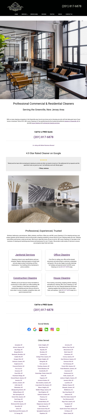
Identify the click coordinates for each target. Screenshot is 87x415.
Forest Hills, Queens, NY (68, 361)
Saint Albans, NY (43, 401)
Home (16, 14)
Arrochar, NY (68, 340)
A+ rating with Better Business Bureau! (43, 140)
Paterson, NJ (43, 394)
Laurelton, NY (68, 378)
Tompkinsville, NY (43, 413)
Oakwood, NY (68, 390)
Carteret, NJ (43, 350)
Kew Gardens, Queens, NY (43, 378)
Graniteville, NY (43, 366)
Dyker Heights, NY (43, 354)
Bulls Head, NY (68, 347)
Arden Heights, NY (43, 340)
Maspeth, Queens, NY (68, 383)
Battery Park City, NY (68, 342)
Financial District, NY (18, 361)
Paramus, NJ (43, 392)
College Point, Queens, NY (43, 352)
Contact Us (69, 14)
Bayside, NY (43, 345)
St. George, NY (18, 408)
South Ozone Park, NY (43, 404)
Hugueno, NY (43, 373)
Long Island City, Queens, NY (43, 380)
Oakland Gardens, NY (44, 390)
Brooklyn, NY (43, 347)
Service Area (34, 14)
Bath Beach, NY (43, 342)
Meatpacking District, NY (19, 385)
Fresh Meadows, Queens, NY (68, 364)
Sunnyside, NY (19, 411)
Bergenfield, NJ (18, 347)
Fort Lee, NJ (18, 364)
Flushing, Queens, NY (43, 361)
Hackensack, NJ (68, 368)
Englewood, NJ (18, 359)
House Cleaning (62, 273)
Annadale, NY (18, 340)
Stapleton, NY (43, 408)
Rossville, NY (18, 401)
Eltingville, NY (43, 357)
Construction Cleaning (25, 273)
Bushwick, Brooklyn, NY (18, 350)
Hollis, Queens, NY (68, 371)
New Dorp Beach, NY (68, 387)
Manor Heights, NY (43, 383)
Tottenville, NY (68, 413)
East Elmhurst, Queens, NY (68, 354)
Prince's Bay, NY (18, 397)
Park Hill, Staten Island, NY (68, 392)
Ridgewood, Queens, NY (43, 399)
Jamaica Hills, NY (68, 375)
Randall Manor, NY (43, 397)
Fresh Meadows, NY (43, 364)
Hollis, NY (43, 371)
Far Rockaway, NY (68, 359)
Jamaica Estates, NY (43, 375)
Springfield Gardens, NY (43, 406)
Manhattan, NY (18, 383)
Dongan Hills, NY (18, 354)
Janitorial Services (25, 250)
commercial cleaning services (51, 118)
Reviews (44, 14)
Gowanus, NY (18, 366)
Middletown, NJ (68, 385)
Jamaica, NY (18, 375)
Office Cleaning (62, 250)
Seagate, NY (68, 401)
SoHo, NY (18, 404)
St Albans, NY (68, 406)
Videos (60, 14)
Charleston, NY (68, 350)
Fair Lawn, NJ (43, 359)
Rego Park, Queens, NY (68, 397)
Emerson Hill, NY (68, 357)
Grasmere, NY (68, 366)
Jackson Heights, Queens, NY (68, 373)
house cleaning (36, 118)
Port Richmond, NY (68, 394)
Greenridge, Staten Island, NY (43, 368)
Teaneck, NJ (68, 411)
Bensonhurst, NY (68, 345)
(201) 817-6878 (71, 6)
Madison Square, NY (68, 380)
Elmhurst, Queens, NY (18, 357)
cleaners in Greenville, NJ (71, 116)
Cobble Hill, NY (18, 352)
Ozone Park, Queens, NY (18, 392)
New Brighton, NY (43, 387)
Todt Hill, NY (18, 413)
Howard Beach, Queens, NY (18, 373)
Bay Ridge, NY (18, 345)
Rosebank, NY (68, 399)
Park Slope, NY (18, 394)
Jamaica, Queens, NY (18, 378)
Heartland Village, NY (19, 371)
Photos (52, 14)
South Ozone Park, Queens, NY (68, 404)
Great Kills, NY (19, 368)
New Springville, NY (18, 390)
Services (25, 15)
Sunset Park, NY (43, 411)
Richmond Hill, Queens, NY (18, 399)
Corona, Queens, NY (68, 352)
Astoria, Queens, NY (18, 342)
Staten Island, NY (68, 408)
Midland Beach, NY (18, 387)
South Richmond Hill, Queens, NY (18, 406)
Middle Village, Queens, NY (43, 385)
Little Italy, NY (18, 380)
